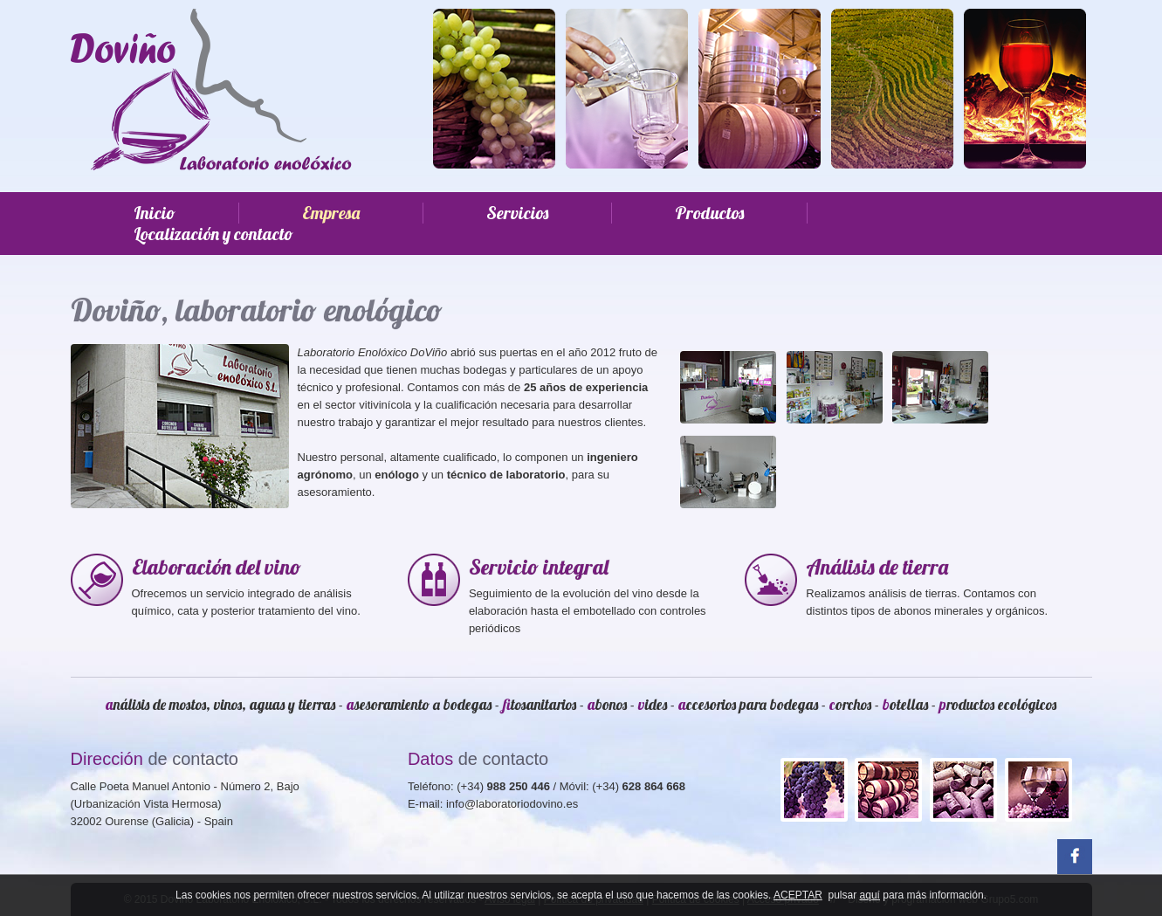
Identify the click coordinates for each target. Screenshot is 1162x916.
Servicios (517, 213)
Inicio (154, 213)
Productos (709, 213)
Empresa (331, 213)
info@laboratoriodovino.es (512, 803)
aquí (870, 895)
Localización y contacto (213, 234)
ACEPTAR (798, 895)
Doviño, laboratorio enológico (257, 309)
